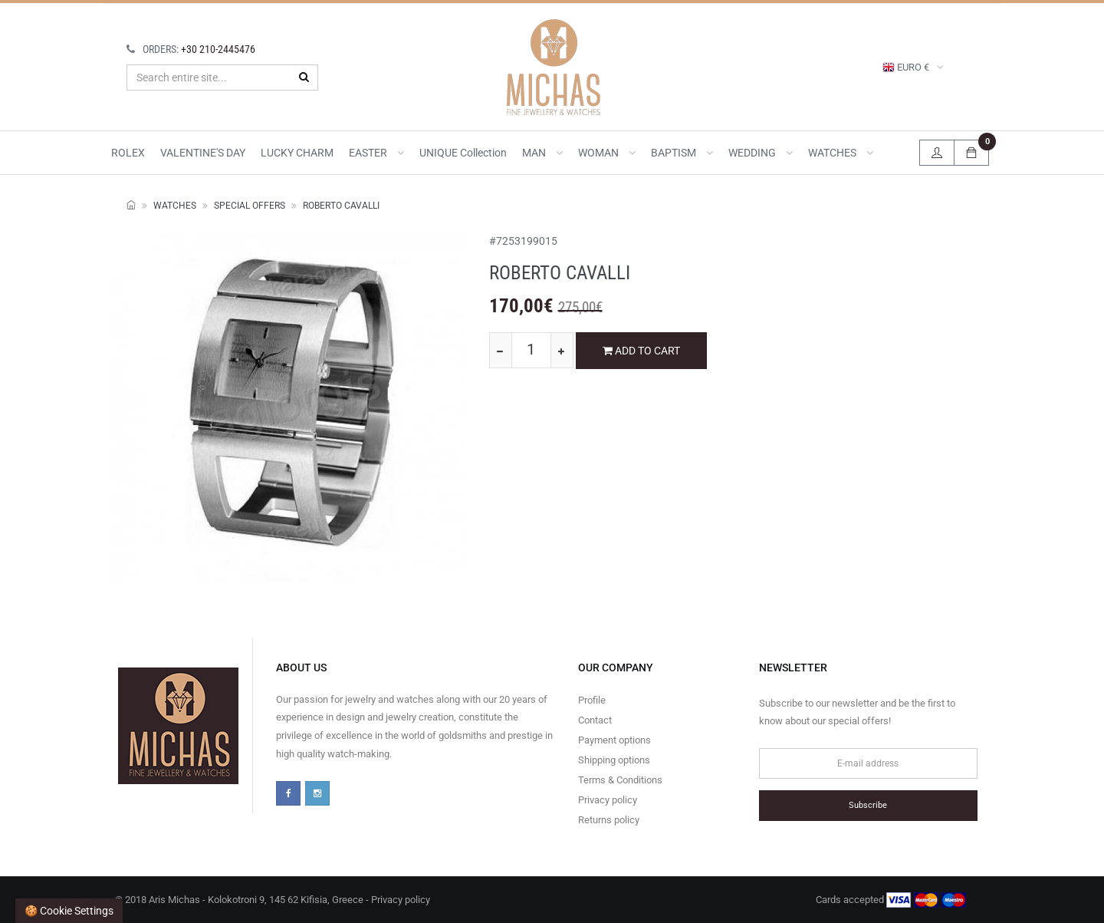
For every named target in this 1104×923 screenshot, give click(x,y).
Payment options (614, 740)
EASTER (376, 153)
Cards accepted (891, 900)
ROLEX (128, 153)
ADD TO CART (641, 350)
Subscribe (868, 805)
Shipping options (614, 760)
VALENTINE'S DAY (202, 153)
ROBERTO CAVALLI (341, 205)
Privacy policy (607, 800)
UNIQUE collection (463, 153)
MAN (542, 153)
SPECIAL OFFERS (249, 205)
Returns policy (608, 820)
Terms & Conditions (620, 780)
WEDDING (760, 153)
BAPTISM (682, 153)
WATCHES (840, 153)
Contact (595, 720)
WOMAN (607, 153)
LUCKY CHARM (297, 153)
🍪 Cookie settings (69, 911)
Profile (592, 700)
